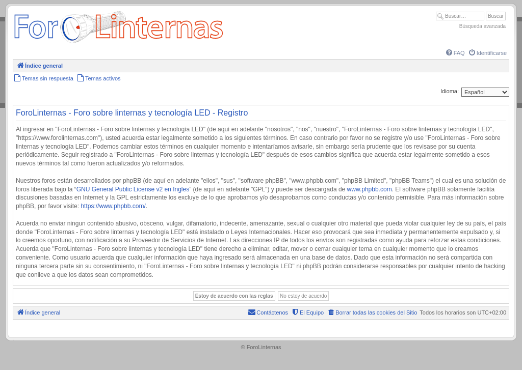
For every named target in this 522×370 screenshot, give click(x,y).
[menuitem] (455, 53)
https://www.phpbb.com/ (113, 206)
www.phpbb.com (369, 189)
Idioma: (449, 91)
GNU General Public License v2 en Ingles (132, 189)
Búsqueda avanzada (482, 26)
